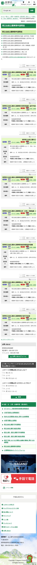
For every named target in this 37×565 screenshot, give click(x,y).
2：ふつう (7, 375)
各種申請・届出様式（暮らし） (22, 16)
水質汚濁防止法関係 (10, 420)
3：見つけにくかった (10, 391)
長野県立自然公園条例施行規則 (17, 57)
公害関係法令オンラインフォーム (14, 450)
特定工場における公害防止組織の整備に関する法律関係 (19, 441)
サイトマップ (7, 515)
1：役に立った (8, 373)
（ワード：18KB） (14, 75)
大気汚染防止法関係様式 (11, 412)
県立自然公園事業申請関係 (12, 446)
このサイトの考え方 (8, 504)
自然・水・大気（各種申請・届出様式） (15, 404)
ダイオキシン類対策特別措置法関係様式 (16, 409)
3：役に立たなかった (10, 378)
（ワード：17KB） (14, 318)
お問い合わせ (7, 530)
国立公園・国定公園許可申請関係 (14, 432)
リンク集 (5, 519)
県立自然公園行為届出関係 (12, 428)
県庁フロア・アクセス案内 (10, 527)
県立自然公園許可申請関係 (12, 424)
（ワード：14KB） (14, 213)
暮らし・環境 (9, 16)
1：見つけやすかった (10, 386)
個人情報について (8, 512)
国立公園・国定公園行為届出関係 (14, 436)
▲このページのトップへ (7, 339)
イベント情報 (9, 487)
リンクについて (7, 523)
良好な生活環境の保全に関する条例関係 (16, 416)
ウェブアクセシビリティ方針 (11, 508)
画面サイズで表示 (30, 65)
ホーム (3, 16)
